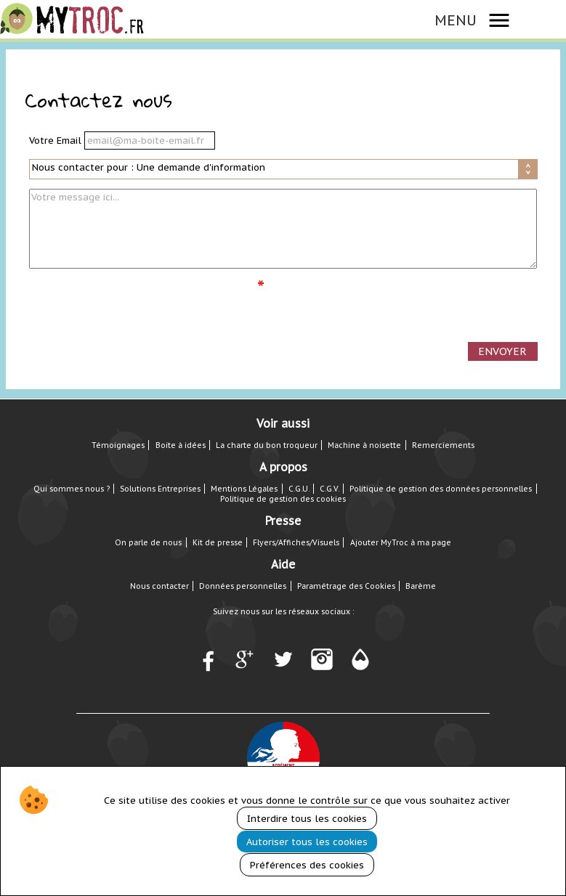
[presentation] (139, 306)
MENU (455, 20)
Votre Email (56, 140)
